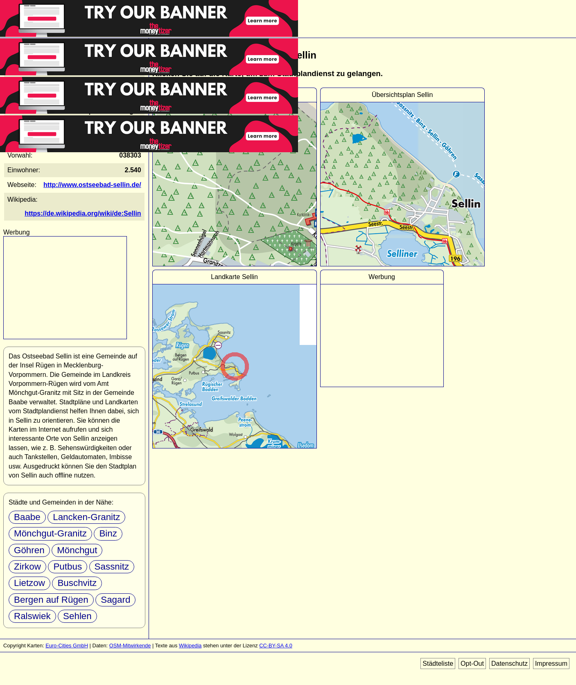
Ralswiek (32, 616)
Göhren (29, 550)
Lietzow (29, 583)
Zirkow (27, 566)
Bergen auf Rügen (51, 600)
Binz (108, 533)
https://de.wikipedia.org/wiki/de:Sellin (83, 213)
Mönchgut (77, 550)
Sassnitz (112, 566)
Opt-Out (472, 663)
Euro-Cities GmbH (66, 645)
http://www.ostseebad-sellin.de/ (92, 184)
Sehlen (77, 616)
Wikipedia (190, 645)
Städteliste (437, 663)
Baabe (27, 517)
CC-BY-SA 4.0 (275, 645)
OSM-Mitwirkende (130, 645)
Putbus (67, 566)
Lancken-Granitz (86, 517)
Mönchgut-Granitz (50, 533)
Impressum (551, 663)
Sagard (115, 600)
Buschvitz (77, 583)
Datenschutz (509, 663)
